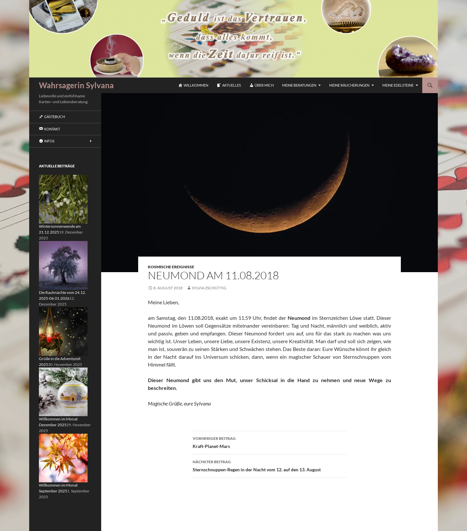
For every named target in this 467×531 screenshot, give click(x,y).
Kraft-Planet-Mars (269, 442)
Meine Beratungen (299, 85)
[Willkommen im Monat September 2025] (63, 457)
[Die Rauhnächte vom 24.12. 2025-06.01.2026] (63, 264)
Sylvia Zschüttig (209, 287)
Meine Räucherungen (349, 85)
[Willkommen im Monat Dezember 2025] (63, 391)
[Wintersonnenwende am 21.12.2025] (63, 198)
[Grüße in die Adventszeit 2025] (63, 331)
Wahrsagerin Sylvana (76, 85)
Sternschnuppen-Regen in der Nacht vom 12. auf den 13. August (269, 465)
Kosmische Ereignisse (171, 266)
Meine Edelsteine (397, 85)
